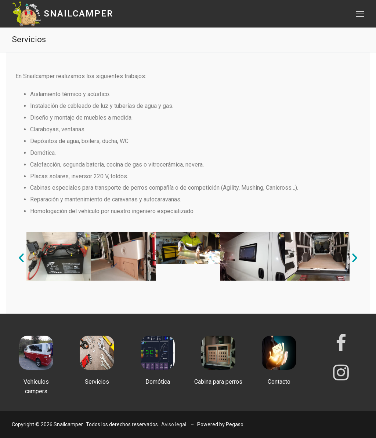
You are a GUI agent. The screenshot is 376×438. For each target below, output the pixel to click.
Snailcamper (78, 13)
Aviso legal (173, 424)
